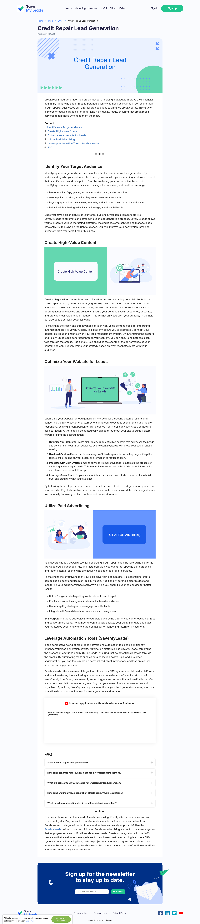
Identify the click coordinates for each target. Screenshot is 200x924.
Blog (50, 20)
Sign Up (172, 8)
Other (113, 8)
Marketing (80, 8)
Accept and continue (61, 919)
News (68, 8)
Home (40, 20)
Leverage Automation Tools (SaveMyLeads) (73, 143)
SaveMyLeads (52, 829)
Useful (103, 8)
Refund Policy (119, 913)
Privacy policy (81, 913)
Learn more (30, 921)
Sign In (154, 8)
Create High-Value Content (63, 131)
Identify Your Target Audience (64, 127)
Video (122, 8)
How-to (92, 8)
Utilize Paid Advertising (61, 139)
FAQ (50, 147)
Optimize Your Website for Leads (67, 135)
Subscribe (118, 891)
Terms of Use (100, 913)
